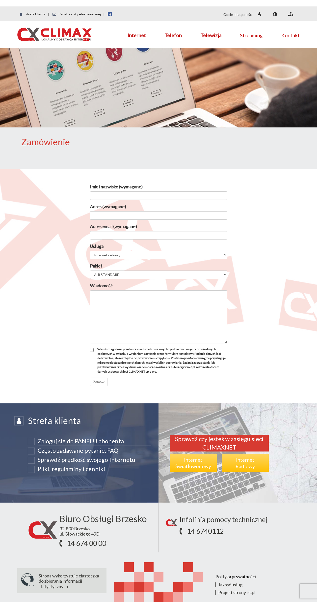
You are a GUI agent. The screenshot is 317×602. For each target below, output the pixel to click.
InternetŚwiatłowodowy (193, 463)
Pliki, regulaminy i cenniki (71, 468)
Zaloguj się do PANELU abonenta (81, 441)
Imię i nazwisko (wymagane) (116, 186)
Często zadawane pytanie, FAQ (78, 450)
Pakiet (96, 266)
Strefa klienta (33, 14)
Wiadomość (101, 285)
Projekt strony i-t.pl (236, 592)
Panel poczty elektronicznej (77, 14)
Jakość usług (230, 584)
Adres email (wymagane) (113, 226)
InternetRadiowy (245, 463)
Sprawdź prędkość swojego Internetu (86, 459)
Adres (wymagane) (108, 206)
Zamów (99, 382)
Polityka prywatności (235, 576)
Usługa (97, 246)
